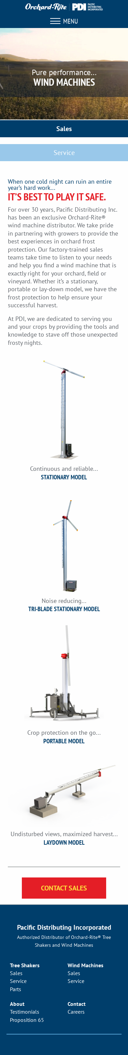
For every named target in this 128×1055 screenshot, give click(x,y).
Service (64, 152)
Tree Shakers (25, 965)
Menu (64, 21)
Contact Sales (64, 888)
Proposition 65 (27, 1019)
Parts (15, 989)
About (17, 1003)
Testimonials (24, 1011)
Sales (64, 128)
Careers (76, 1011)
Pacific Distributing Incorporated (64, 927)
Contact (77, 1003)
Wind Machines (85, 965)
